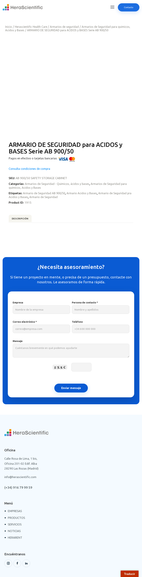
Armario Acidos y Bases (83, 172)
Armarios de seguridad (64, 26)
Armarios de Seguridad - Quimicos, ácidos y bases (57, 162)
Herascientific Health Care (31, 26)
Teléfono (100, 308)
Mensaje (71, 331)
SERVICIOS (15, 505)
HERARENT (15, 518)
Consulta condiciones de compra (29, 147)
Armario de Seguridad (49, 176)
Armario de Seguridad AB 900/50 (45, 172)
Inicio (8, 26)
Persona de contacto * (100, 288)
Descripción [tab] (25, 198)
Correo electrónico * (41, 308)
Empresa (41, 288)
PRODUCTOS (16, 498)
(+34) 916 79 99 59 (18, 468)
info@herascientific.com (20, 458)
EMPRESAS (15, 492)
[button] (112, 7)
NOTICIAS (14, 512)
